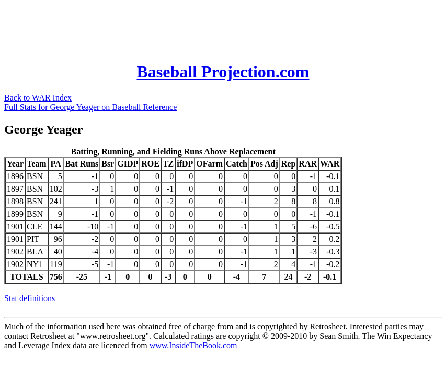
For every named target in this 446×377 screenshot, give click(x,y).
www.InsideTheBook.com (193, 345)
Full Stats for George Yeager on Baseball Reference (90, 107)
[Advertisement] (194, 27)
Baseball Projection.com (222, 71)
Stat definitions (29, 298)
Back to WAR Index (38, 97)
